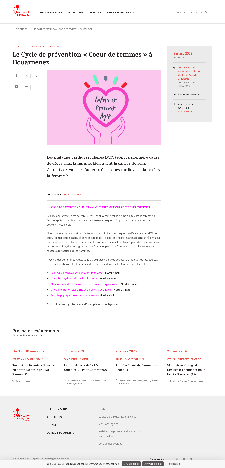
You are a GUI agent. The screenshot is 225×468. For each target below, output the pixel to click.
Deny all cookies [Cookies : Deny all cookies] (153, 464)
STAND (119, 359)
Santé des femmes (134, 359)
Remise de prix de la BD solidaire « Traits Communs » (85, 368)
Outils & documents (121, 12)
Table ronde (70, 359)
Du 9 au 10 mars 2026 (29, 351)
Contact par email (186, 111)
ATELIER (16, 46)
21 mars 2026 (177, 351)
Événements (21, 29)
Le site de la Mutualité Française (117, 416)
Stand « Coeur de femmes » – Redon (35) (137, 368)
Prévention (53, 46)
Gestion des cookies (110, 443)
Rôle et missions (51, 12)
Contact (180, 12)
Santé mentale (35, 359)
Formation (18, 359)
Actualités (75, 12)
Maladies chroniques (34, 46)
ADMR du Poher (73, 194)
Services (95, 12)
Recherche (196, 12)
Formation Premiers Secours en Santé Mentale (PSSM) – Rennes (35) (33, 370)
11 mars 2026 (74, 351)
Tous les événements (27, 335)
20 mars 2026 (126, 351)
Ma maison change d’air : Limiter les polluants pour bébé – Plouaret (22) (186, 370)
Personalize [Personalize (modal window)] (173, 464)
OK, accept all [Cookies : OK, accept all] (131, 464)
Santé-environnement (190, 359)
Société (84, 359)
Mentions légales (108, 424)
